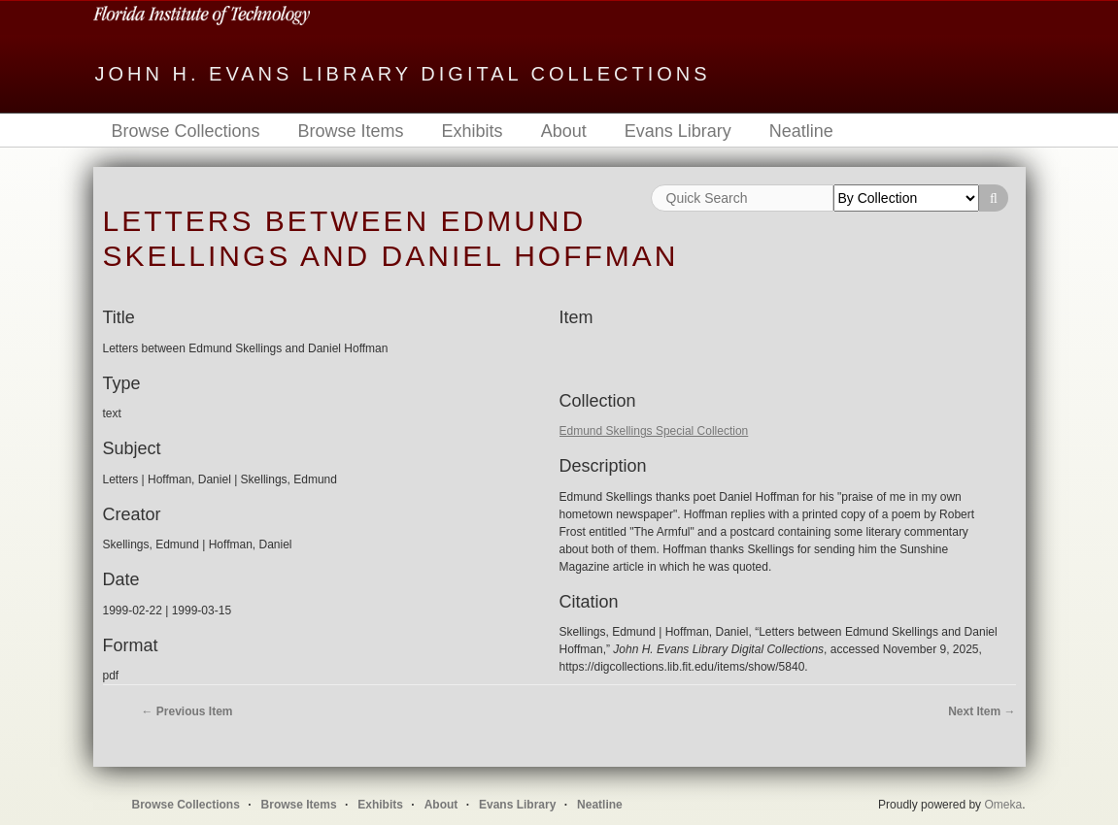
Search (993, 198)
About (564, 131)
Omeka (1003, 804)
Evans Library (678, 131)
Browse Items (351, 131)
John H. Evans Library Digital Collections (403, 73)
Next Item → (981, 711)
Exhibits (472, 131)
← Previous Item (187, 711)
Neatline (801, 131)
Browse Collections (186, 131)
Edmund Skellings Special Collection (654, 431)
